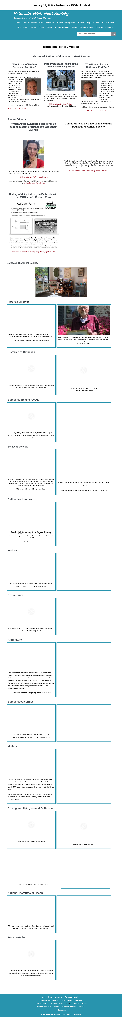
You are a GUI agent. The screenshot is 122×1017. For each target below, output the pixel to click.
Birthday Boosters (86, 27)
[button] (61, 282)
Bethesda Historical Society (40, 14)
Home (18, 23)
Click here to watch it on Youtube (61, 104)
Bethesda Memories (62, 27)
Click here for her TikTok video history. (34, 177)
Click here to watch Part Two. (97, 111)
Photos (41, 27)
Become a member (30, 23)
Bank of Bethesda (108, 23)
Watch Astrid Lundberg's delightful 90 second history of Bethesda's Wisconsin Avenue (33, 126)
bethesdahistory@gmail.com (34, 183)
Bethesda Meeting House (66, 23)
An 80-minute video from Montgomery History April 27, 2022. (33, 252)
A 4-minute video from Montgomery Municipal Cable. (88, 171)
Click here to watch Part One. (18, 109)
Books (49, 27)
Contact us (109, 27)
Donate (74, 27)
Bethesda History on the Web (88, 23)
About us (99, 27)
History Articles (22, 27)
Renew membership (46, 23)
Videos (33, 27)
